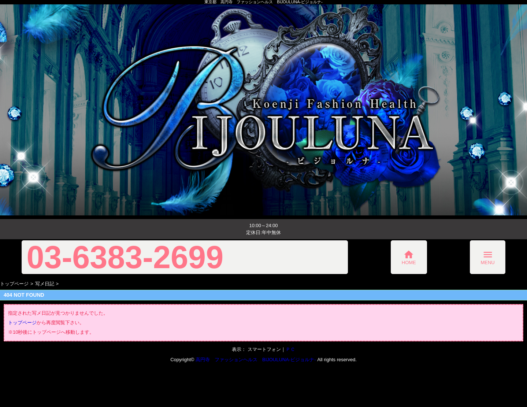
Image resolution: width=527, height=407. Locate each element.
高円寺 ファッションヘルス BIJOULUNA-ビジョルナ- (256, 359)
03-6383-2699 (125, 257)
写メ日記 (44, 283)
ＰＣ (290, 349)
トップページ (14, 283)
